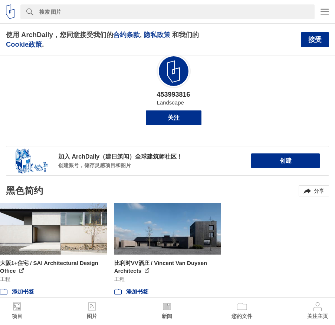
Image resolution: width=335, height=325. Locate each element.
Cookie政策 (24, 44)
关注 (174, 118)
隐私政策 (157, 35)
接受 (315, 39)
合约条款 (126, 35)
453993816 (173, 94)
